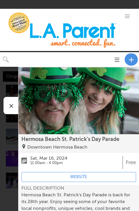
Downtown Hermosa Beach (57, 147)
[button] (127, 16)
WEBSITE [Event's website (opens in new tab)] (78, 177)
